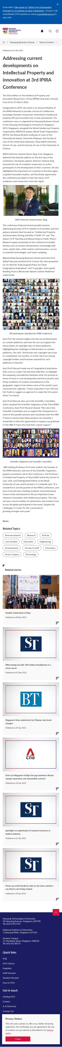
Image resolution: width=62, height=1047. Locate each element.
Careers (6, 1001)
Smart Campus (12, 554)
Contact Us (8, 1011)
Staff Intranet (9, 973)
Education (28, 541)
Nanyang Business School (22, 42)
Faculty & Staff (32, 548)
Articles (45, 535)
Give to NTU (9, 982)
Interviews (50, 548)
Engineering (45, 541)
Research (31, 535)
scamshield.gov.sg (45, 14)
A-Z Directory (9, 1006)
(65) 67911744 (13, 923)
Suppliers (7, 968)
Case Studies (11, 541)
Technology (30, 554)
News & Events (46, 42)
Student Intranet (11, 977)
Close (18, 1039)
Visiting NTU (9, 996)
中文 (5, 958)
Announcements (13, 535)
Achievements (12, 548)
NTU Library (9, 963)
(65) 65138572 (13, 943)
